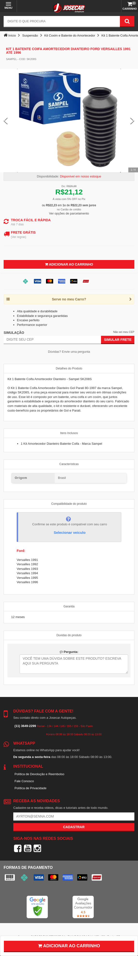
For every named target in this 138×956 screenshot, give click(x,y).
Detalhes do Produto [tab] (69, 368)
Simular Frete (117, 340)
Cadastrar (74, 827)
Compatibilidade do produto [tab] (69, 503)
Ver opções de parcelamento (69, 213)
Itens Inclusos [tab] (69, 433)
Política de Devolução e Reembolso (39, 774)
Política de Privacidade (30, 788)
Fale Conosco (24, 781)
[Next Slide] (132, 120)
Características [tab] (69, 464)
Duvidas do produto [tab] (68, 635)
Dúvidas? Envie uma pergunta (69, 351)
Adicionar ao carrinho (69, 945)
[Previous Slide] (5, 120)
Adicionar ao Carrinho (69, 264)
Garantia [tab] (68, 606)
